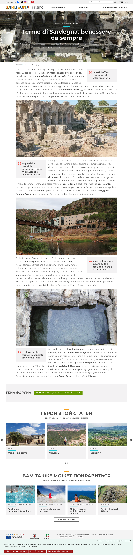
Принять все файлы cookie (16, 551)
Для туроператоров (81, 535)
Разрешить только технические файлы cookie (115, 541)
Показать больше (66, 519)
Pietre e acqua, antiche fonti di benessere (78, 511)
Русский (122, 2)
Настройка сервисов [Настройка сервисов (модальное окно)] (37, 551)
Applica (115, 2)
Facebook (18, 2)
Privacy (93, 535)
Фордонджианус (17, 453)
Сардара (54, 453)
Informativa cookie (105, 535)
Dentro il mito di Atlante (109, 510)
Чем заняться (58, 7)
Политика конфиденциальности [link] (60, 551)
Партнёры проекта (64, 535)
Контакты (79, 537)
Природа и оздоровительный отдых (66, 23)
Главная (19, 65)
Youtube (32, 2)
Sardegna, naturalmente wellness (20, 510)
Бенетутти (96, 453)
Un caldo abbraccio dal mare (49, 510)
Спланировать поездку (115, 7)
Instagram (25, 2)
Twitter (21, 2)
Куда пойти (84, 7)
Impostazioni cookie (66, 537)
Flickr (29, 2)
